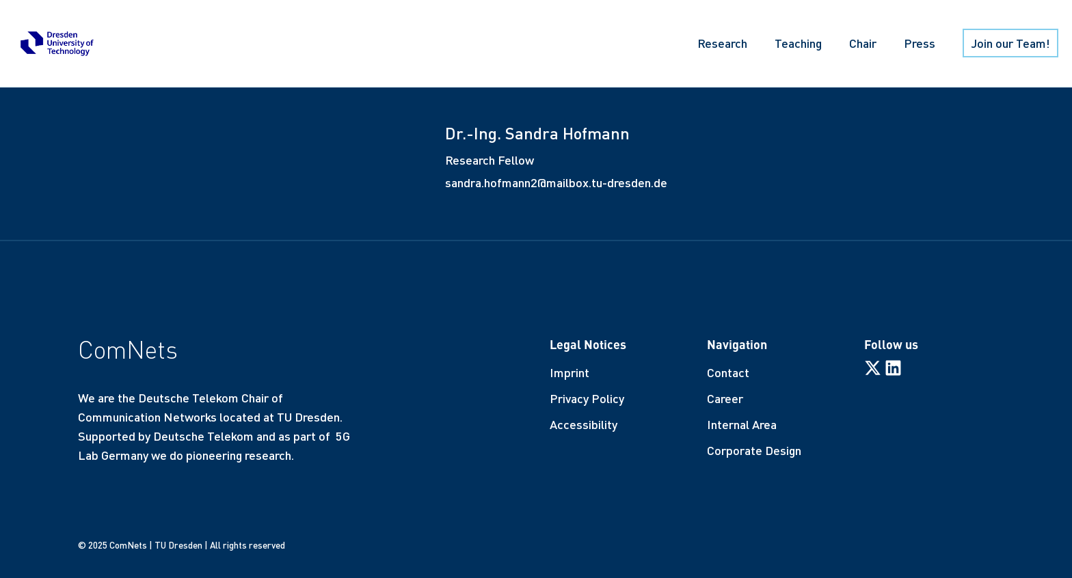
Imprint (569, 372)
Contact (728, 372)
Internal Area (742, 424)
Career (725, 398)
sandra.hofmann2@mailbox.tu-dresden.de (556, 182)
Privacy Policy (587, 398)
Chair (862, 43)
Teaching (798, 43)
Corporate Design (754, 450)
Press (919, 43)
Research (722, 43)
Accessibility (583, 424)
